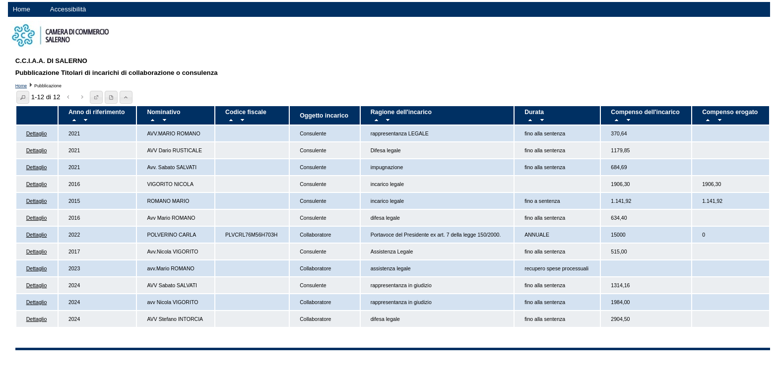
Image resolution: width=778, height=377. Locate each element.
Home (21, 9)
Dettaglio (36, 133)
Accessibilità (68, 9)
